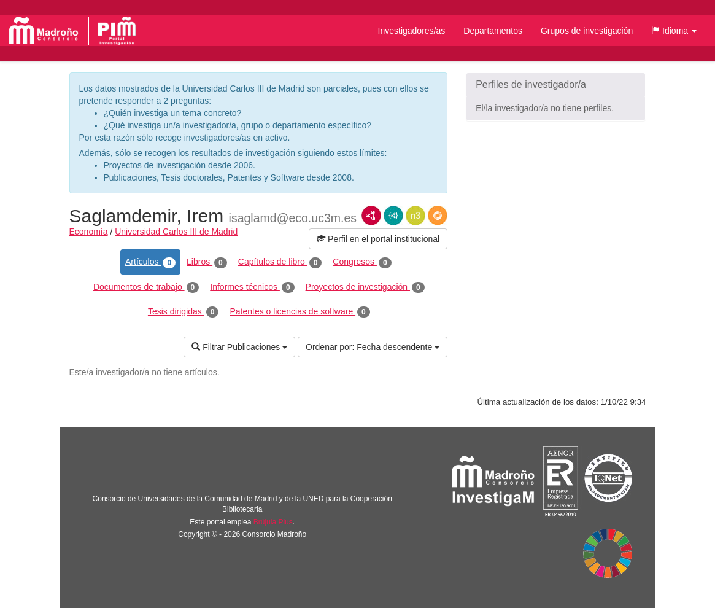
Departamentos (492, 31)
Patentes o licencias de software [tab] (299, 312)
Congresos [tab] (362, 262)
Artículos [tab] (150, 262)
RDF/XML (371, 215)
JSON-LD (393, 215)
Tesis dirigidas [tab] (183, 312)
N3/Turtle (415, 215)
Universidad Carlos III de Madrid (176, 231)
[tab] (555, 84)
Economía (88, 231)
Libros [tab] (207, 262)
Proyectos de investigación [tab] (365, 287)
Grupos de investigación (587, 31)
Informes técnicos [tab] (252, 287)
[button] (674, 30)
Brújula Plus (273, 522)
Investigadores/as (412, 31)
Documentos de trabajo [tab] (146, 287)
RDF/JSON (437, 215)
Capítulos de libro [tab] (280, 262)
